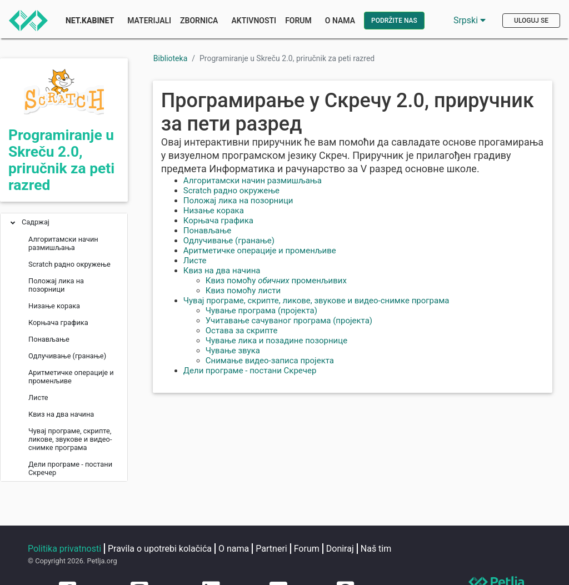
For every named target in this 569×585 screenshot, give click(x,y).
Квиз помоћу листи (243, 291)
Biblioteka (170, 58)
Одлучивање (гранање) (228, 241)
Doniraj (340, 548)
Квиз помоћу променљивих (276, 281)
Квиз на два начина (222, 271)
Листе (195, 261)
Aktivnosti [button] (253, 20)
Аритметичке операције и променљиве (259, 251)
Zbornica (199, 20)
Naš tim (376, 548)
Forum (298, 20)
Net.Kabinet (90, 20)
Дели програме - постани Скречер (250, 371)
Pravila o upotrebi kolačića (160, 548)
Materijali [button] (149, 20)
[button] (13, 223)
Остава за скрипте (242, 331)
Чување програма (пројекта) (261, 311)
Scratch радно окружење (231, 191)
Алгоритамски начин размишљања (252, 181)
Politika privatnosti (64, 548)
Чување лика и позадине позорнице (276, 341)
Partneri (271, 548)
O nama (233, 548)
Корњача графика (218, 221)
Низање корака (213, 211)
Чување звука (233, 351)
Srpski (469, 20)
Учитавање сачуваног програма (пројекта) (289, 321)
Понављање (207, 231)
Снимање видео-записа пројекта (270, 361)
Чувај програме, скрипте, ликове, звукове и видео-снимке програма (316, 301)
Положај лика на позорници (238, 201)
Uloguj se (531, 20)
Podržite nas (394, 20)
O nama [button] (340, 20)
